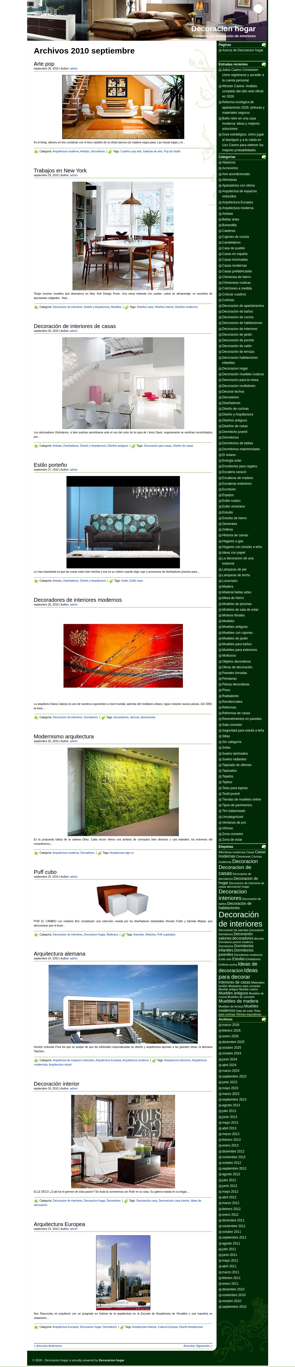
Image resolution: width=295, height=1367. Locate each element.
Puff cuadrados (166, 934)
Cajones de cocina (235, 237)
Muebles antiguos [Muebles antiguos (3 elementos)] (233, 993)
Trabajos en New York (60, 171)
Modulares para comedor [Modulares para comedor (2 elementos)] (244, 986)
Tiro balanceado (234, 811)
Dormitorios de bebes (237, 443)
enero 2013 (230, 1145)
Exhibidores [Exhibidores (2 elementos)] (253, 959)
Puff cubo (45, 872)
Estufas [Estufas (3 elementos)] (238, 959)
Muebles (116, 306)
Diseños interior (164, 306)
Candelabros (231, 242)
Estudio (227, 512)
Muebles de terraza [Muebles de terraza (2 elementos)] (231, 1006)
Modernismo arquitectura (64, 736)
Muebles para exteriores (239, 650)
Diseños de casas (235, 426)
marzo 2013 (230, 1134)
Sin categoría (232, 742)
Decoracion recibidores (239, 386)
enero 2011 (230, 1284)
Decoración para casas (158, 445)
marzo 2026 (230, 1025)
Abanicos (229, 162)
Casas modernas (234, 265)
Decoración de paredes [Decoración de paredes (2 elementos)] (234, 930)
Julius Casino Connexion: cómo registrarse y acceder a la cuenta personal (243, 75)
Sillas (226, 736)
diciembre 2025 (233, 1042)
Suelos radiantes (234, 759)
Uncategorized (232, 817)
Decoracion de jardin (237, 334)
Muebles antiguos (235, 627)
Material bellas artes (236, 592)
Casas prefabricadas (237, 271)
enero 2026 (230, 1036)
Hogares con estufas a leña (242, 547)
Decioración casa (146, 1200)
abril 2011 (229, 1266)
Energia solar (232, 460)
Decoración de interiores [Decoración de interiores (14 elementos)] (240, 919)
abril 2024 (229, 1065)
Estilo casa (136, 580)
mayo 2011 (230, 1260)
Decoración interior (57, 1084)
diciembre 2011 (233, 1220)
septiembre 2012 (234, 1168)
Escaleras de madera (237, 478)
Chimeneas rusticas (236, 283)
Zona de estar (232, 840)
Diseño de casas (183, 445)
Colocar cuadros (234, 294)
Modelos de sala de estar (240, 610)
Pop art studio (172, 151)
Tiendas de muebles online (241, 799)
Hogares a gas (232, 541)
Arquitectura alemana (59, 954)
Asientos (139, 934)
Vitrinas (227, 828)
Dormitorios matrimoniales (241, 449)
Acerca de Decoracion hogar (243, 50)
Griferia (227, 529)
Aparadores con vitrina (238, 185)
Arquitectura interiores (177, 1060)
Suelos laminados (235, 753)
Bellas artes (230, 219)
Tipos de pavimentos (237, 805)
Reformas (229, 707)
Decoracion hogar (223, 28)
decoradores (121, 717)
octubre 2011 (231, 1232)
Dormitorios (230, 437)
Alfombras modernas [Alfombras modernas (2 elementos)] (232, 852)
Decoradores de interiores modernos (78, 600)
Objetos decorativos (236, 661)
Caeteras (229, 231)
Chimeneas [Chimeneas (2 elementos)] (243, 856)
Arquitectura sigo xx (122, 852)
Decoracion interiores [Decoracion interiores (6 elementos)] (233, 894)
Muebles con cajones (237, 633)
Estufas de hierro (234, 518)
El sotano (229, 455)
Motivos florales (233, 615)
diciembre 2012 (233, 1151)
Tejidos (227, 782)
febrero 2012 (231, 1209)
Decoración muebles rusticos (243, 374)
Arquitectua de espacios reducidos (73, 1060)
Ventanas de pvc (234, 822)
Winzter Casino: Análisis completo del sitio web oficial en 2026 (243, 91)
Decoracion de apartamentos (243, 306)
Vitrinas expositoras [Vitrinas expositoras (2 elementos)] (248, 1014)
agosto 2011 (231, 1243)
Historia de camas (235, 535)
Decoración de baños (237, 311)
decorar (134, 717)
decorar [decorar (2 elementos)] (259, 938)
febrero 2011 (231, 1278)
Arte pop (44, 64)
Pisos (226, 690)
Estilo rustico (231, 501)
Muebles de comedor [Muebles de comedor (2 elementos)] (241, 997)
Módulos (150, 934)
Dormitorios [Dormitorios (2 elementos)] (226, 946)
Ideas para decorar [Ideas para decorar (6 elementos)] (238, 973)
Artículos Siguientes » (197, 1345)
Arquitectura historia (144, 1326)
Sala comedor (232, 725)
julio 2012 (229, 1180)
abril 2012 (229, 1197)
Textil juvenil (231, 794)
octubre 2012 (231, 1163)
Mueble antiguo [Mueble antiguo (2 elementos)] (229, 989)
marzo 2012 (230, 1203)
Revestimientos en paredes (242, 719)
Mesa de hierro (233, 598)
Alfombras (229, 180)
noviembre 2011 (234, 1226)
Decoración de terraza (238, 352)
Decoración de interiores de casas (75, 326)
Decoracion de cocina (237, 317)
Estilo (125, 580)
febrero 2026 (231, 1030)
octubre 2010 (231, 1301)
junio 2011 (229, 1255)
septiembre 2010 (234, 1307)
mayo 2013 (230, 1123)
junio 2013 (229, 1117)
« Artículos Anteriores (48, 1345)
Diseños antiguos (117, 445)
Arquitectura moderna (66, 151)
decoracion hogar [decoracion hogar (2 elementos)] (238, 886)
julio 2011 (229, 1249)
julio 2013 (229, 1111)
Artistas (84, 151)
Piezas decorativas (236, 684)
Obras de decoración (237, 667)
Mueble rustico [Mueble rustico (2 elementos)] (248, 989)
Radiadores (230, 696)
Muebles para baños (237, 644)
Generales (229, 524)
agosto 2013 (231, 1105)
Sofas (226, 747)
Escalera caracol (234, 472)
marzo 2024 (230, 1071)
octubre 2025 (231, 1048)
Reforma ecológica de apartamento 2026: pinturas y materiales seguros (243, 107)
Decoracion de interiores (67, 306)
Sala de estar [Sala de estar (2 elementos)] (244, 1010)
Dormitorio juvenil (235, 432)
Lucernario (230, 581)
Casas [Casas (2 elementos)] (250, 852)
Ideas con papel (233, 553)
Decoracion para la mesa (240, 380)
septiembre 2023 (234, 1076)
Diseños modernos (186, 306)
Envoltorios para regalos (239, 466)
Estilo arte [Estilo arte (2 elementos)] (225, 959)
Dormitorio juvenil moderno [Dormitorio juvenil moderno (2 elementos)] (236, 942)
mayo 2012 (230, 1191)
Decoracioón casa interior (174, 1200)
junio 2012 (229, 1186)
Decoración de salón (237, 346)
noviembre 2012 (234, 1157)
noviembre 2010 (234, 1295)
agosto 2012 (231, 1174)
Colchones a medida (237, 288)
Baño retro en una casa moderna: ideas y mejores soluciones (241, 123)
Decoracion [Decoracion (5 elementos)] (245, 861)
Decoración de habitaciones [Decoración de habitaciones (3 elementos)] (235, 905)
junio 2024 (229, 1059)
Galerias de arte (152, 151)
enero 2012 (230, 1215)
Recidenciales (232, 702)
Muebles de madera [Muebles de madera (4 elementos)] (238, 1001)
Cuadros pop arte (130, 151)
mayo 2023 (230, 1088)
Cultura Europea (168, 1326)
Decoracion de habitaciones (242, 323)
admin (73, 68)
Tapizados (229, 771)
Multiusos (112, 934)
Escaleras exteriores (237, 484)
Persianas (229, 679)
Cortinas (228, 300)
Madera (227, 586)
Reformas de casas (236, 713)
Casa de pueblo (233, 248)
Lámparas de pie (234, 569)
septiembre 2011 (234, 1237)
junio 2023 (229, 1082)
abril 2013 (229, 1128)
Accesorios (230, 168)
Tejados (227, 776)
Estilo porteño (50, 465)
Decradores (98, 151)
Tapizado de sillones (237, 765)
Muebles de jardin (235, 638)
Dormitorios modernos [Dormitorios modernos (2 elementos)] (248, 954)
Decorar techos (233, 391)
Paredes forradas (234, 673)
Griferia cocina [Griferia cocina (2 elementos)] (228, 964)
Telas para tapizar (235, 788)
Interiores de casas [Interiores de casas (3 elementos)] (234, 982)
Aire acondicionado (236, 174)
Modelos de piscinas (237, 604)
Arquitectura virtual (60, 1064)
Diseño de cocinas (235, 409)
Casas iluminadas (235, 260)
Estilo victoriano (233, 506)
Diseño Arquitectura (191, 1326)
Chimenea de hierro (236, 277)
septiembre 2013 (234, 1099)
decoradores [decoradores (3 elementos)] (242, 938)
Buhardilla (229, 225)
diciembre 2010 (233, 1289)
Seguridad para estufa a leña (243, 730)
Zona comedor (232, 834)
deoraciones (148, 717)
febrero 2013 (231, 1140)
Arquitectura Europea (108, 1060)
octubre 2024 (231, 1053)
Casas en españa (235, 254)
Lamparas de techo (236, 575)
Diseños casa (145, 306)
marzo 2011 (230, 1272)
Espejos (228, 495)
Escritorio (229, 489)
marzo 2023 (230, 1094)
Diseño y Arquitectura (97, 306)
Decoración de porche (238, 340)
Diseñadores (70, 445)
